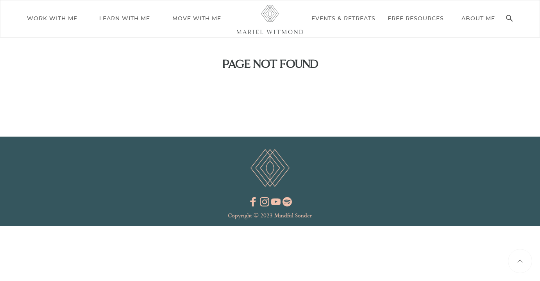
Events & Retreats (343, 18)
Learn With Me (124, 18)
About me (478, 18)
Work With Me (52, 18)
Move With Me (196, 18)
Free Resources (416, 18)
